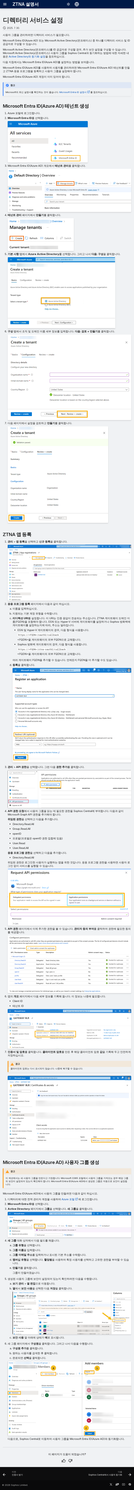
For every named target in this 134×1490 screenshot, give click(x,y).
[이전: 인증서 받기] (13, 1474)
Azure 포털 (68, 1199)
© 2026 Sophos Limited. (15, 1485)
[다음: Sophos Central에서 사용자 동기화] (109, 1474)
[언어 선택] (76, 4)
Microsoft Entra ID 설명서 (73, 92)
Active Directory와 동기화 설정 (27, 56)
